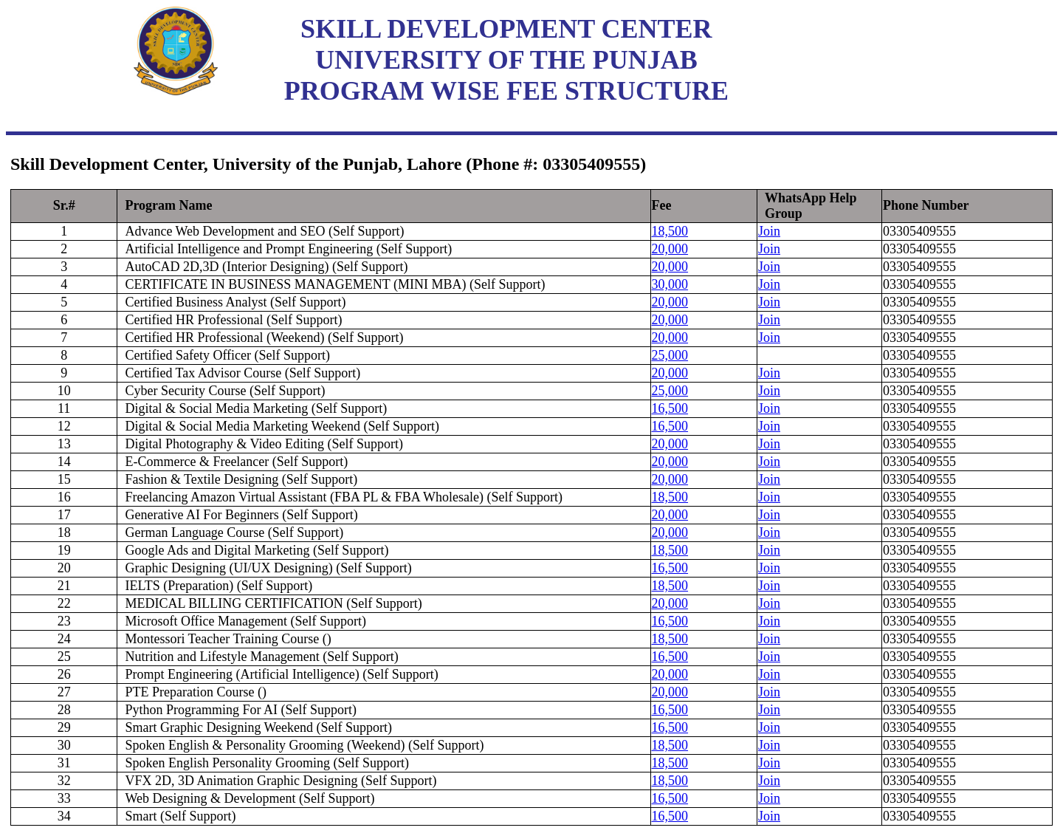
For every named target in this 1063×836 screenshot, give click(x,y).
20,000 (670, 248)
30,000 (670, 284)
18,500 (670, 231)
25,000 (670, 355)
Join (769, 231)
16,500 (670, 408)
